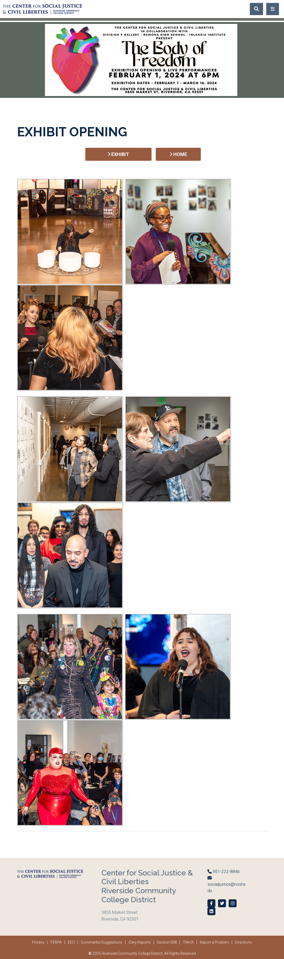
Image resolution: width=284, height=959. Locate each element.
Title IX (188, 942)
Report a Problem (214, 942)
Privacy (38, 942)
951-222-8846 (226, 871)
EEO (71, 942)
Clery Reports (139, 942)
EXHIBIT (118, 154)
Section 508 (167, 942)
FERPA (56, 942)
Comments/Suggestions (101, 942)
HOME (178, 154)
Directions (243, 942)
